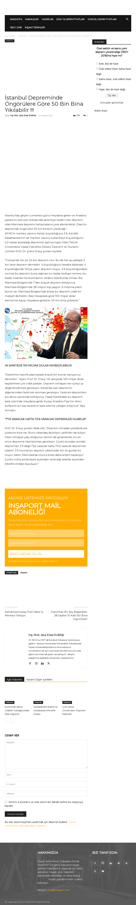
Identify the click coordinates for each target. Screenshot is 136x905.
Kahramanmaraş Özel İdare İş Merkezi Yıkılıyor (24, 613)
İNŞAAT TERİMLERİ (35, 27)
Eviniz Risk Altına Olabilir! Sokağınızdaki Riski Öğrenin (17, 710)
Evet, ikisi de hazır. (109, 63)
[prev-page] (7, 721)
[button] (127, 19)
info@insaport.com (58, 890)
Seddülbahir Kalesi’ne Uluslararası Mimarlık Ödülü (45, 710)
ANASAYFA (16, 19)
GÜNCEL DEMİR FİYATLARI (102, 19)
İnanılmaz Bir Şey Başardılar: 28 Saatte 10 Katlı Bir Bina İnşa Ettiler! (69, 615)
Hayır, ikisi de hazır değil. (112, 89)
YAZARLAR (47, 19)
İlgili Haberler (14, 679)
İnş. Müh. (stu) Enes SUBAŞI (23, 115)
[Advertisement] (46, 69)
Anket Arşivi (100, 110)
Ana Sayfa (10, 36)
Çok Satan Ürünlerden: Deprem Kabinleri (74, 710)
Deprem (24, 572)
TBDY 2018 (16, 27)
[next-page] (12, 721)
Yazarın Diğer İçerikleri (39, 679)
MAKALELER (31, 19)
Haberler (22, 36)
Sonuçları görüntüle (111, 102)
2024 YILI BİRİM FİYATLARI (70, 19)
